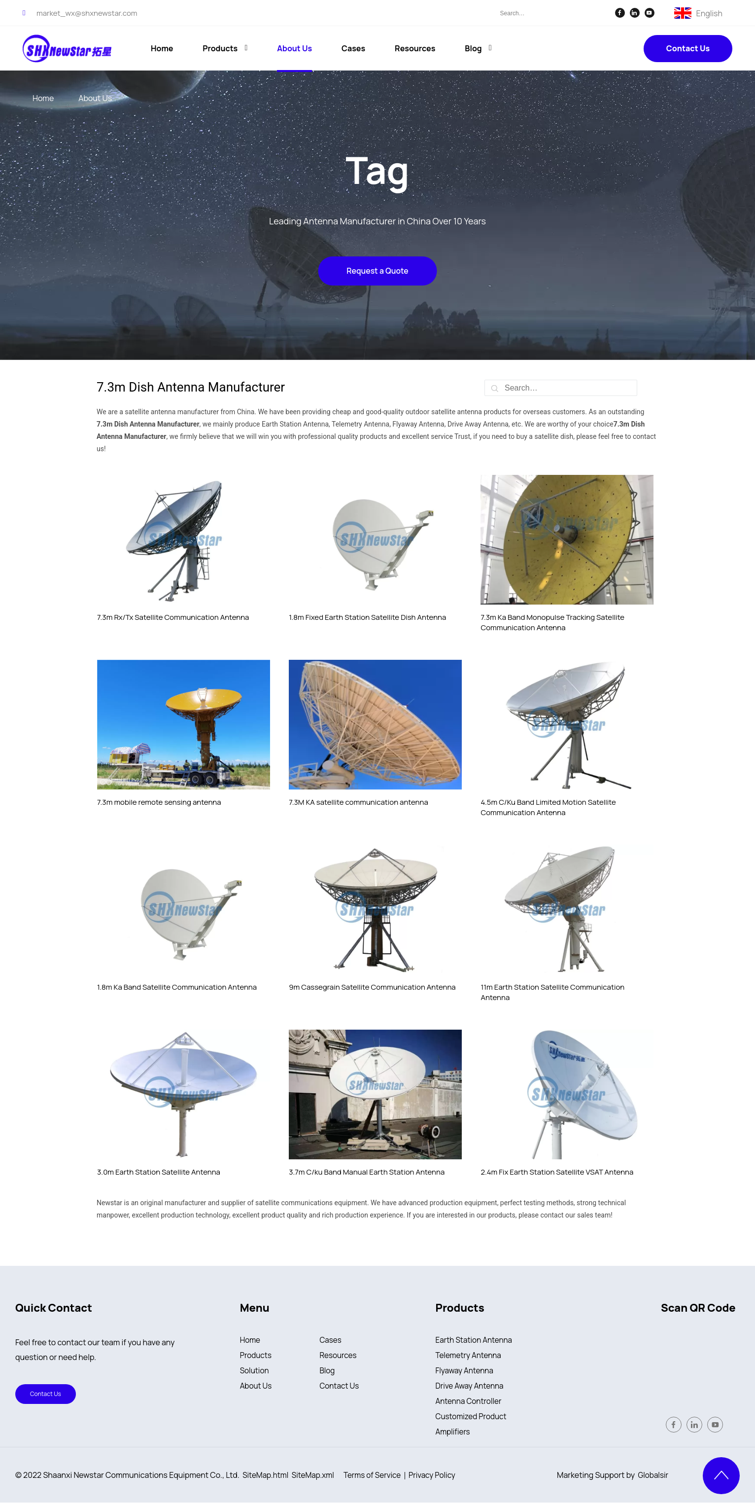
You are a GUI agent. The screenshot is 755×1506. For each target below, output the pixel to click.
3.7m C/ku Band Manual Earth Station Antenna (367, 1172)
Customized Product (473, 1419)
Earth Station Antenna (476, 1340)
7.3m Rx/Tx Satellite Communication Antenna (173, 617)
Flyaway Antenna (466, 1371)
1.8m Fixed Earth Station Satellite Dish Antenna (367, 617)
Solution (255, 1371)
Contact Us (688, 48)
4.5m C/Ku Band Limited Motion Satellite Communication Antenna (548, 807)
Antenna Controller (470, 1403)
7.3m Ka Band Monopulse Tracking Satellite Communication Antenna (552, 622)
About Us (257, 1387)
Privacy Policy (440, 1478)
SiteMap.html (266, 1478)
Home (250, 1340)
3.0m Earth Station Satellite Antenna (158, 1172)
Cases (331, 1340)
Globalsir (652, 1478)
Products (256, 1356)
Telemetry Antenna (470, 1356)
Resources (338, 1356)
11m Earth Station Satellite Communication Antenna (552, 992)
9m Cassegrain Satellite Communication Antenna (372, 987)
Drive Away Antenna (471, 1387)
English (709, 12)
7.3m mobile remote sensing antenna (159, 802)
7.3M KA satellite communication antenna (358, 802)
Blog (327, 1371)
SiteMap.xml (316, 1478)
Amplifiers (454, 1435)
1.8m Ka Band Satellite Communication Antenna (177, 987)
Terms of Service (378, 1478)
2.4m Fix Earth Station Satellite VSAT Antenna (556, 1172)
